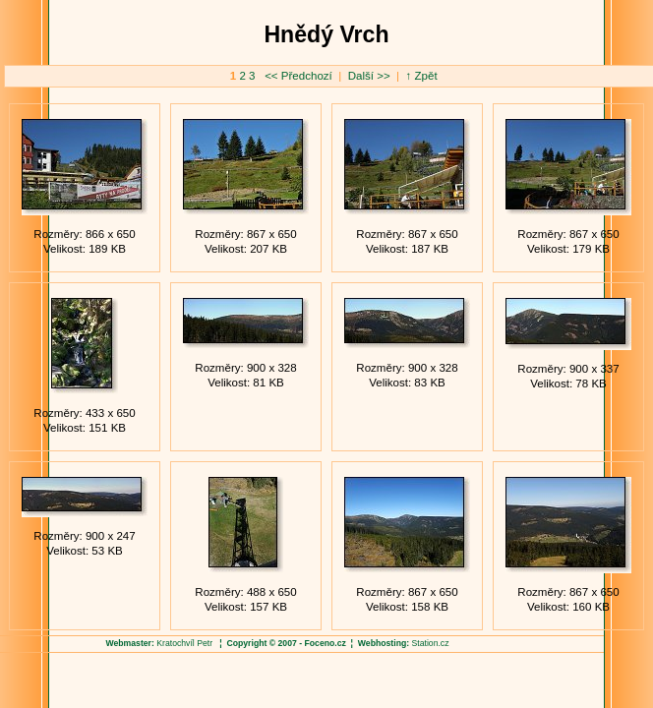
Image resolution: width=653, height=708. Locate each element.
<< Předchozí (300, 76)
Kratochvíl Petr (184, 643)
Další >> (366, 76)
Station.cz (430, 643)
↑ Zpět (422, 76)
